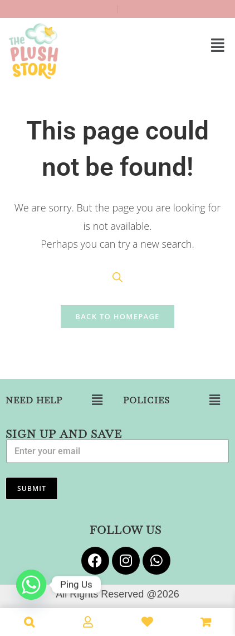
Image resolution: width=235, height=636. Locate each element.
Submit (31, 488)
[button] (176, 44)
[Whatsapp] (31, 585)
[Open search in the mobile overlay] (117, 277)
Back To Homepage (117, 316)
